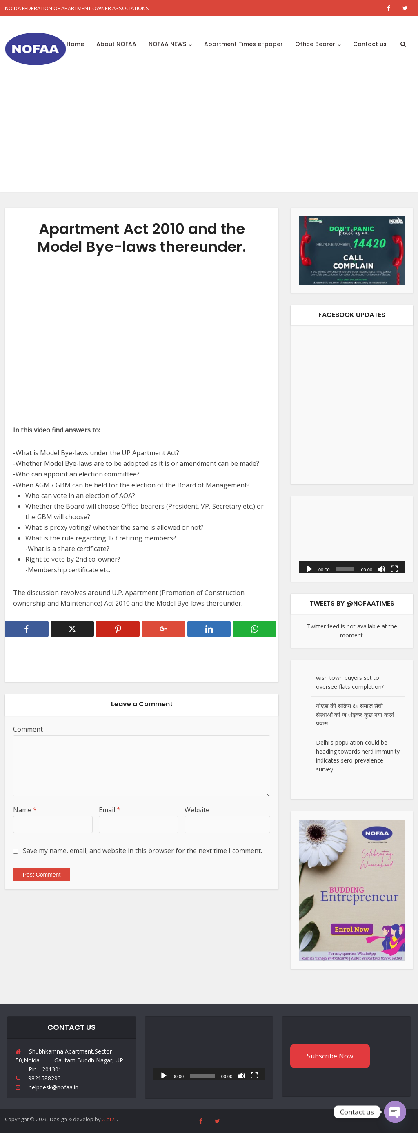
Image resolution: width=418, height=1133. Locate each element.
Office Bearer (315, 44)
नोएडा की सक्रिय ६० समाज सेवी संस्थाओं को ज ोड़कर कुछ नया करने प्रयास (355, 714)
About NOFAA (116, 44)
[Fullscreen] (394, 568)
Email (109, 809)
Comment (28, 729)
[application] (352, 539)
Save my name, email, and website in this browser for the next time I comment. (142, 850)
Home (75, 44)
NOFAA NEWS (167, 44)
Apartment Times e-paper (243, 44)
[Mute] (381, 568)
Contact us (370, 44)
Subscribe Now (330, 1055)
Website (197, 809)
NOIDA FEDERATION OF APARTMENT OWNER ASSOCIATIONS (77, 8)
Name (25, 809)
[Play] (309, 568)
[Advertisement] (209, 134)
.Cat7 (108, 1119)
